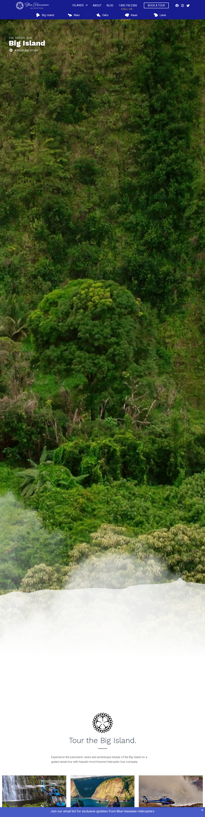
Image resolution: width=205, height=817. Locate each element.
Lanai (160, 15)
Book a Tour (156, 5)
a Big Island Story (26, 50)
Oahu (102, 15)
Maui (74, 15)
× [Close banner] (202, 810)
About (97, 5)
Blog (110, 5)
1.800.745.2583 (127, 7)
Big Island (45, 15)
